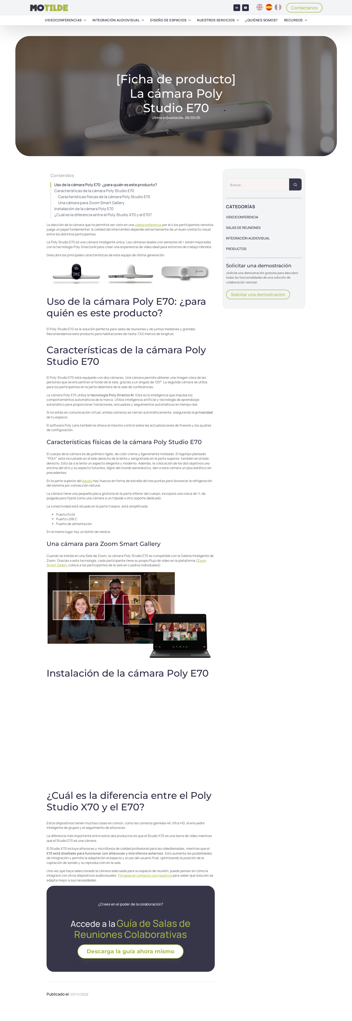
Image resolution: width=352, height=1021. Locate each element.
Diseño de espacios (168, 20)
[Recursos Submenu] (306, 20)
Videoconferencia (242, 217)
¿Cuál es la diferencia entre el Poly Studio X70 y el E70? (103, 215)
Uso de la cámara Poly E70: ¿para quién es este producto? (105, 185)
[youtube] (245, 7)
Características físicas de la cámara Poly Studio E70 (104, 197)
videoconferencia (148, 224)
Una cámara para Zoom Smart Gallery (91, 203)
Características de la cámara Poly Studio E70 (94, 191)
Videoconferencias (63, 20)
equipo (87, 480)
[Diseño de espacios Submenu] (189, 20)
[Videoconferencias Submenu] (85, 20)
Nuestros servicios (216, 20)
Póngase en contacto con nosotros (145, 875)
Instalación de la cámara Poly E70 (83, 209)
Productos (236, 248)
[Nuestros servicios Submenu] (238, 20)
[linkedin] (236, 7)
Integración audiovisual (116, 20)
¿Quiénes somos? (261, 20)
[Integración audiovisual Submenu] (143, 20)
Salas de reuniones (243, 227)
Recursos (293, 20)
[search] (295, 184)
